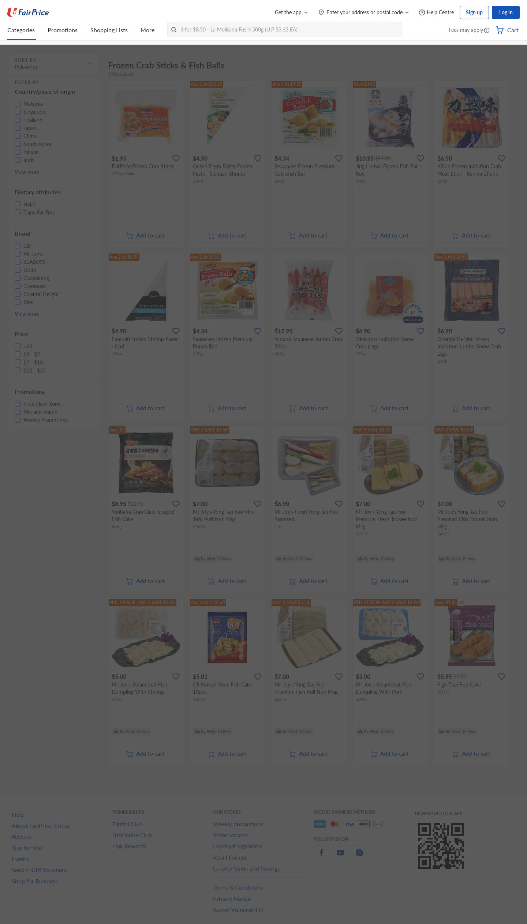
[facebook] (321, 856)
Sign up (474, 12)
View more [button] (27, 172)
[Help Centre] (436, 12)
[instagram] (359, 856)
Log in (506, 12)
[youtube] (340, 856)
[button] (487, 30)
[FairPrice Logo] (28, 12)
